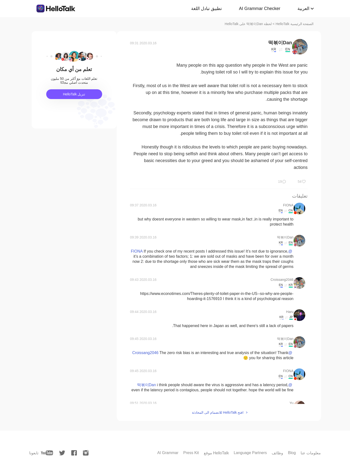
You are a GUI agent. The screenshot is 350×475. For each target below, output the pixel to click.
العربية (303, 8)
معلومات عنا (311, 453)
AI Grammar (167, 453)
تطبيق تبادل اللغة (206, 8)
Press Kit (191, 453)
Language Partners (250, 453)
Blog (292, 453)
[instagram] (86, 453)
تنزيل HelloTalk (74, 94)
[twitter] (62, 453)
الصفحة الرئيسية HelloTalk (295, 24)
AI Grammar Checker (259, 8)
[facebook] (74, 453)
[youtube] (47, 452)
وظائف (277, 453)
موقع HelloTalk (216, 453)
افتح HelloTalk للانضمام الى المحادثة (217, 412)
